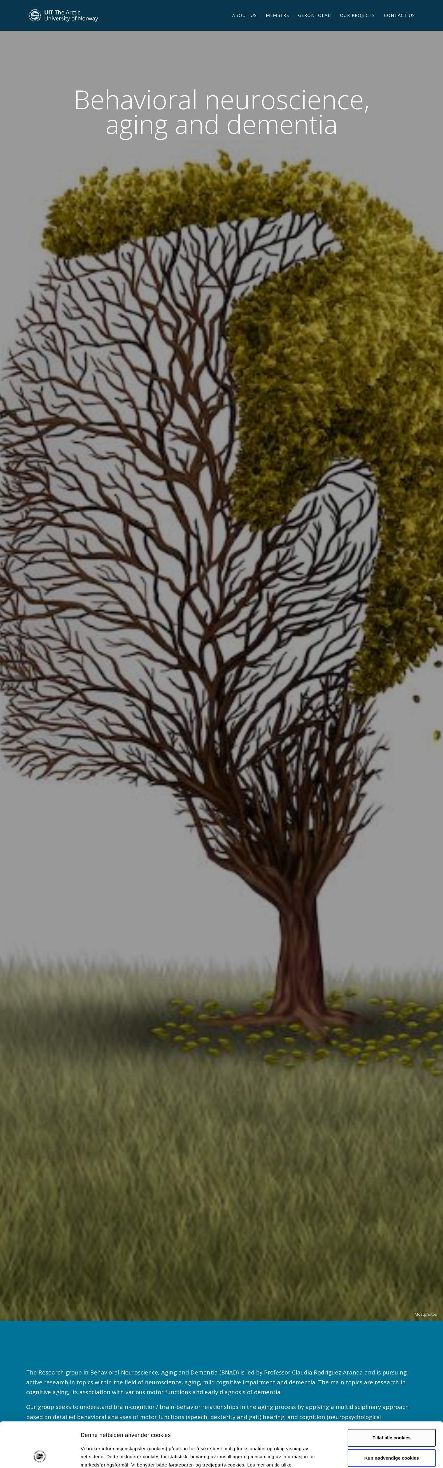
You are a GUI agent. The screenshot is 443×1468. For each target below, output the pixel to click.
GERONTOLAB (314, 23)
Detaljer (327, 1455)
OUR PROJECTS (357, 23)
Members (277, 23)
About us (244, 23)
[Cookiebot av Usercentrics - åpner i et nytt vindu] (40, 1456)
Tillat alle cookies (392, 1395)
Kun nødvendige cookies (391, 1415)
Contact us (399, 23)
